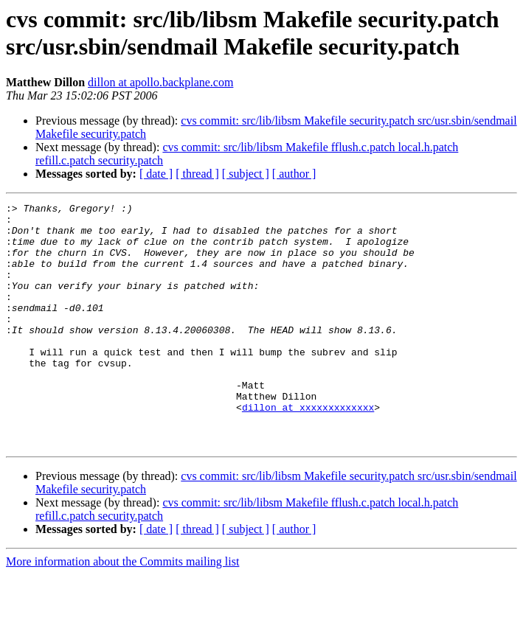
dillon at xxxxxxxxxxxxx (308, 449)
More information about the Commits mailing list (122, 610)
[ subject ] (245, 173)
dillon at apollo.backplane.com (160, 82)
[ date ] (156, 173)
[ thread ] (197, 173)
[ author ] (294, 173)
